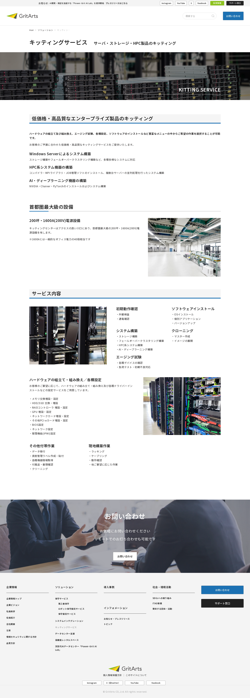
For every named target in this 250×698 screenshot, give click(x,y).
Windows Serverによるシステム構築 (60, 153)
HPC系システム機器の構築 (51, 167)
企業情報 (11, 587)
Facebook (202, 3)
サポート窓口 (235, 3)
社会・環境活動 (162, 587)
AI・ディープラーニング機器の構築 (58, 180)
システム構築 (127, 330)
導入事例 (109, 587)
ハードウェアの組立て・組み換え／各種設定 (65, 379)
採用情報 (217, 3)
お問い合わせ (125, 556)
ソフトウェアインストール (193, 308)
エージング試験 (128, 356)
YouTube (181, 3)
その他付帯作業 (42, 445)
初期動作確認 (127, 308)
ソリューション (64, 587)
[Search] (213, 16)
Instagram (166, 3)
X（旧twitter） (113, 682)
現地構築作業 (99, 445)
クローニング (182, 330)
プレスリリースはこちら (117, 3)
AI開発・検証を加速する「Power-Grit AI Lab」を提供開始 (77, 3)
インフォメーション (116, 608)
